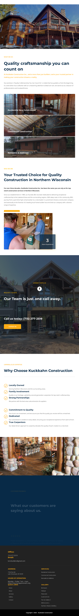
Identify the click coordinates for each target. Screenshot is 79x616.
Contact (11, 600)
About (10, 591)
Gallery (11, 597)
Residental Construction (48, 572)
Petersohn (44, 594)
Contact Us (12, 326)
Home (10, 588)
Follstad (43, 591)
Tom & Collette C (46, 600)
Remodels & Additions (47, 578)
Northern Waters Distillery (48, 606)
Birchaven (44, 588)
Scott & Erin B (45, 597)
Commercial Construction (48, 575)
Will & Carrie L (45, 603)
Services (11, 594)
